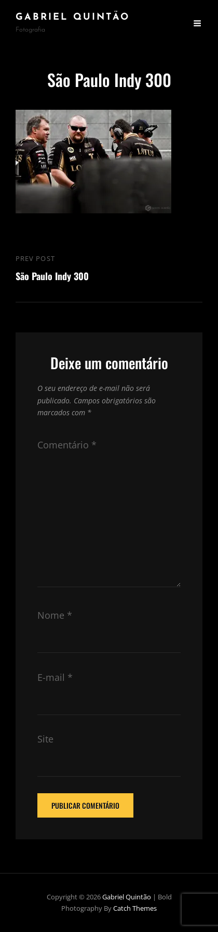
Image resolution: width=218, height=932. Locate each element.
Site (45, 739)
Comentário (67, 445)
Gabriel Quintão (73, 17)
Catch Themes (135, 908)
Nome (54, 615)
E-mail (55, 677)
